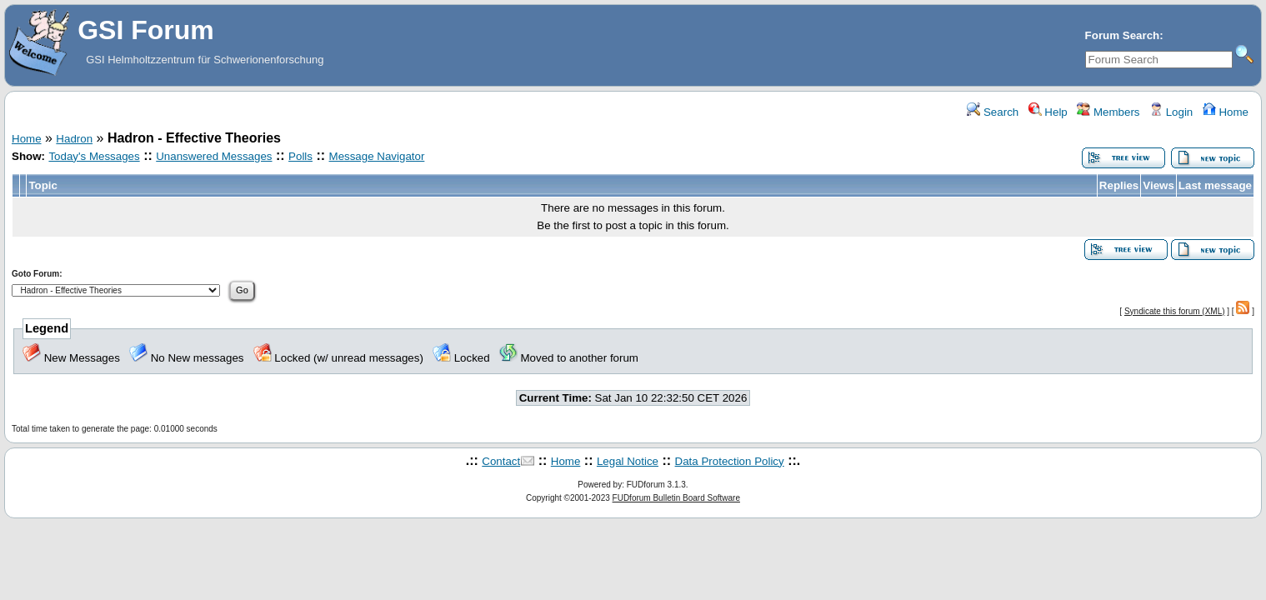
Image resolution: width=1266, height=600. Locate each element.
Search (992, 112)
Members (1108, 112)
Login (1171, 112)
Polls (300, 156)
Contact (501, 461)
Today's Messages (93, 156)
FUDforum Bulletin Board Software (676, 497)
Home (1225, 112)
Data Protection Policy (729, 461)
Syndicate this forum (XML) (1174, 311)
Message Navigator (377, 156)
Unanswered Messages (214, 156)
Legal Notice (627, 461)
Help (1048, 112)
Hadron (74, 138)
